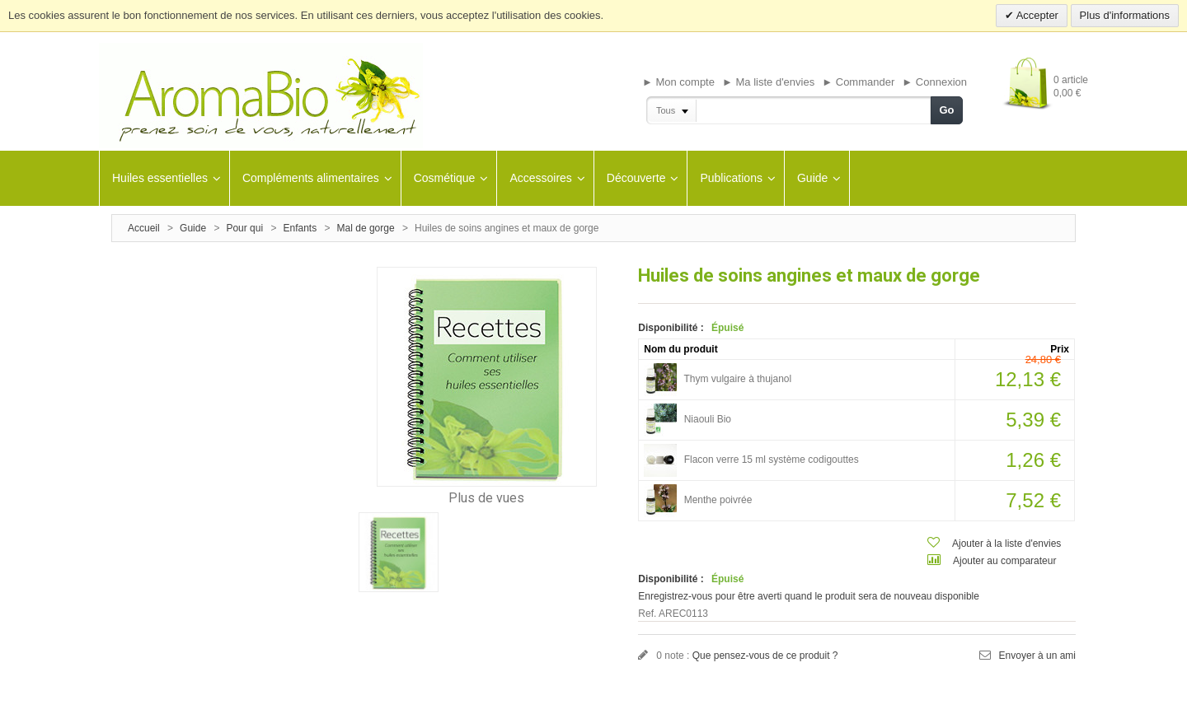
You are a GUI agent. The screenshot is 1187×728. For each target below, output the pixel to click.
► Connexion (934, 82)
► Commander (858, 82)
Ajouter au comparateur (1004, 561)
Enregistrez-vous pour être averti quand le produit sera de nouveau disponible (808, 596)
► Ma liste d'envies (768, 82)
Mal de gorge (366, 228)
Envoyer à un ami (1037, 655)
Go (946, 110)
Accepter (1036, 15)
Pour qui (244, 228)
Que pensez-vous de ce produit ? (765, 655)
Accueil (144, 228)
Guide (193, 228)
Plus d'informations (1125, 15)
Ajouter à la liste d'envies (1006, 543)
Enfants (300, 228)
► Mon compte (678, 82)
